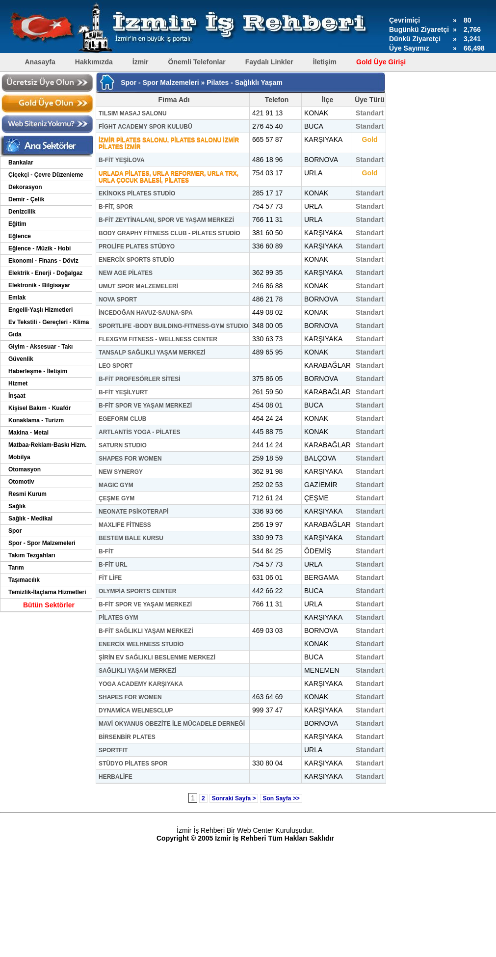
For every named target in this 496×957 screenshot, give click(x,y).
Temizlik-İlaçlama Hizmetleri (47, 592)
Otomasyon (24, 469)
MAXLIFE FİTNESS (125, 524)
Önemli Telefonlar (197, 62)
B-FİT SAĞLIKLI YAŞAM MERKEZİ (146, 631)
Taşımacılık (24, 579)
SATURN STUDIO (123, 445)
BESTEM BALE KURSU (131, 538)
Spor (15, 530)
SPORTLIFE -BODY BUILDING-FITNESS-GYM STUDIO (173, 326)
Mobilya (19, 457)
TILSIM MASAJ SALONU (133, 113)
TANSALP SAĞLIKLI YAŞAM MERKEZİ (152, 352)
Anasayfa (40, 62)
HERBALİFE (115, 776)
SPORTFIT (113, 750)
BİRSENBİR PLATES (127, 737)
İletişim (325, 62)
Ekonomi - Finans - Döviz (43, 260)
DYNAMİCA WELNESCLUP (136, 710)
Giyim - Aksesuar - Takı (40, 346)
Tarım (16, 567)
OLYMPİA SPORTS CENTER (137, 591)
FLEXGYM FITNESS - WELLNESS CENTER (158, 339)
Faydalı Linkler (269, 62)
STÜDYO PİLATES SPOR (133, 763)
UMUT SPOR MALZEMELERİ (138, 286)
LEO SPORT (115, 365)
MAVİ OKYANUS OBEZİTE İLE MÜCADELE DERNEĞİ (172, 723)
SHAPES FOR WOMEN (130, 458)
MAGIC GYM (116, 485)
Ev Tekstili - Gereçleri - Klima (48, 322)
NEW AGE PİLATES (126, 273)
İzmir (140, 62)
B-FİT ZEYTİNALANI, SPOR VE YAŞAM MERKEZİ (166, 220)
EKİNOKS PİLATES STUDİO (137, 193)
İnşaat (17, 395)
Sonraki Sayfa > (234, 798)
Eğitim (17, 223)
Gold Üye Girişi (381, 62)
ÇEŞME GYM (116, 498)
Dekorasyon (25, 187)
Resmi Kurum (27, 494)
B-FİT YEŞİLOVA (122, 160)
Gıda (15, 334)
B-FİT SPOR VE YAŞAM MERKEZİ (145, 405)
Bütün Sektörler (49, 605)
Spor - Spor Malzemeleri (42, 543)
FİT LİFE (110, 577)
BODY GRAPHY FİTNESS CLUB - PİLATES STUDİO (169, 233)
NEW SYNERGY (121, 471)
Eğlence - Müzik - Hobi (39, 248)
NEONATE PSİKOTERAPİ (133, 511)
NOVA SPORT (118, 299)
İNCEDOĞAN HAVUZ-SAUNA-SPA (146, 312)
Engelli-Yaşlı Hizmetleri (40, 309)
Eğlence (19, 236)
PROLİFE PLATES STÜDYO (137, 246)
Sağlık (17, 506)
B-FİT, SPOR (116, 206)
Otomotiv (21, 481)
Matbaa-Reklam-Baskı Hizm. (47, 444)
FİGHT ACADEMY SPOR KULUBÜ (145, 126)
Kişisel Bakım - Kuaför (39, 408)
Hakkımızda (94, 62)
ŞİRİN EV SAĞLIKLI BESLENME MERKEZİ (157, 657)
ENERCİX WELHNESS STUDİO (141, 644)
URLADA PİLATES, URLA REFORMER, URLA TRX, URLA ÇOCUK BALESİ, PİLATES (168, 177)
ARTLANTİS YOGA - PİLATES (139, 432)
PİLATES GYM (118, 617)
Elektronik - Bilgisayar (39, 285)
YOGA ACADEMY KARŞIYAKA (141, 684)
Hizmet (17, 383)
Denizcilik (21, 211)
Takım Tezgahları (31, 555)
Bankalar (20, 162)
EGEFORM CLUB (122, 418)
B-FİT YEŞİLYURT (123, 392)
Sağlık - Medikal (30, 518)
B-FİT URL (113, 564)
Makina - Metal (28, 432)
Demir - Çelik (26, 199)
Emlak (17, 297)
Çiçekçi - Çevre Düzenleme (45, 174)
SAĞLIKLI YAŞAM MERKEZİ (138, 670)
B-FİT (106, 551)
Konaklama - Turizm (36, 420)
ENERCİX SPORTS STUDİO (137, 259)
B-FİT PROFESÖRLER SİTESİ (140, 379)
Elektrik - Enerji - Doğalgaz (45, 273)
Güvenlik (20, 358)
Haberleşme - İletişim (37, 371)
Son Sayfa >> (280, 798)
